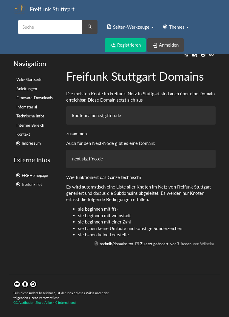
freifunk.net (32, 184)
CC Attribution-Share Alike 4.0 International (44, 302)
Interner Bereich (30, 125)
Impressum (31, 143)
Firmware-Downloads (34, 97)
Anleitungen (26, 88)
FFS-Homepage (35, 175)
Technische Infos (30, 116)
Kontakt (23, 134)
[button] (130, 27)
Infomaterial (26, 107)
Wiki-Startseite (29, 79)
